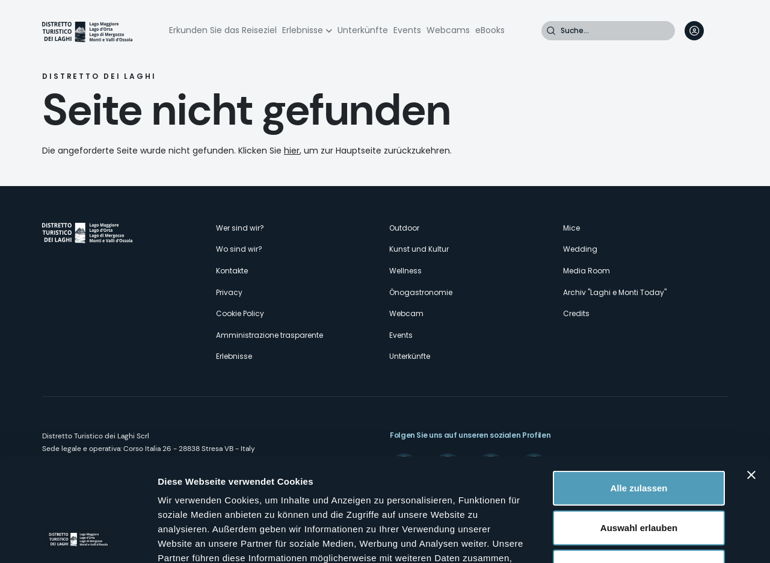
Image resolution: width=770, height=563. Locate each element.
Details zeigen (639, 539)
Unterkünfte (362, 30)
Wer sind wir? (240, 228)
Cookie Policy (240, 313)
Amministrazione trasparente (269, 335)
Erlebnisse (302, 30)
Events (407, 30)
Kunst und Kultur (419, 249)
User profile (694, 30)
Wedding (580, 249)
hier (292, 151)
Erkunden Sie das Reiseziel (223, 30)
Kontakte (232, 271)
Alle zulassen (638, 392)
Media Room (586, 271)
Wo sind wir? (239, 249)
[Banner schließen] (751, 379)
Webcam (406, 313)
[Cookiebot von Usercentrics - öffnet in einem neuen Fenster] (78, 539)
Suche (551, 30)
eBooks (490, 30)
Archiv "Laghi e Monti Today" (615, 292)
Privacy (229, 292)
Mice (571, 228)
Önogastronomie (420, 292)
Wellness (405, 271)
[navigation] (718, 30)
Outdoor (404, 228)
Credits (576, 313)
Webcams (448, 30)
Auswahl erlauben (638, 431)
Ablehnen (638, 470)
